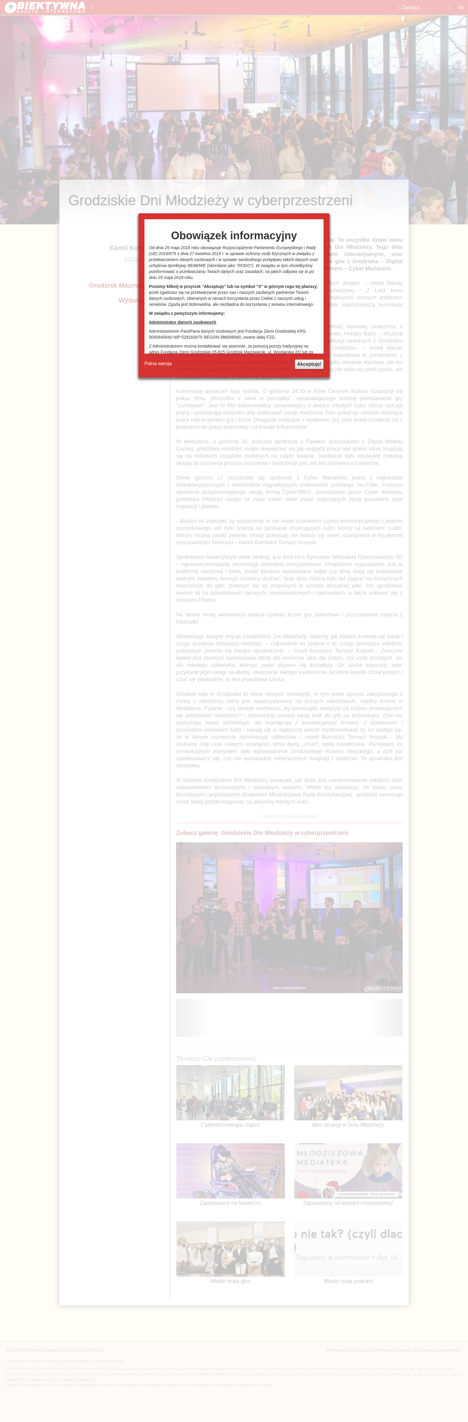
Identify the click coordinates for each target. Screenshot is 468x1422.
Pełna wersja (158, 363)
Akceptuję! (309, 364)
